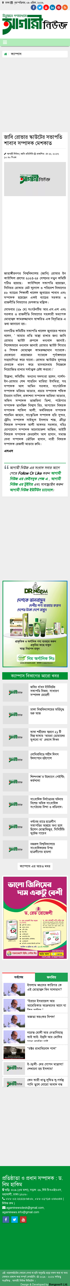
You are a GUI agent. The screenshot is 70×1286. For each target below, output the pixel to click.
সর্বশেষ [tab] (18, 977)
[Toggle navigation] (5, 42)
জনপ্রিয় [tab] (51, 977)
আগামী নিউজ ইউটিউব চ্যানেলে (31, 490)
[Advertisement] (34, 94)
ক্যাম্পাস (16, 54)
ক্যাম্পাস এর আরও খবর (35, 866)
